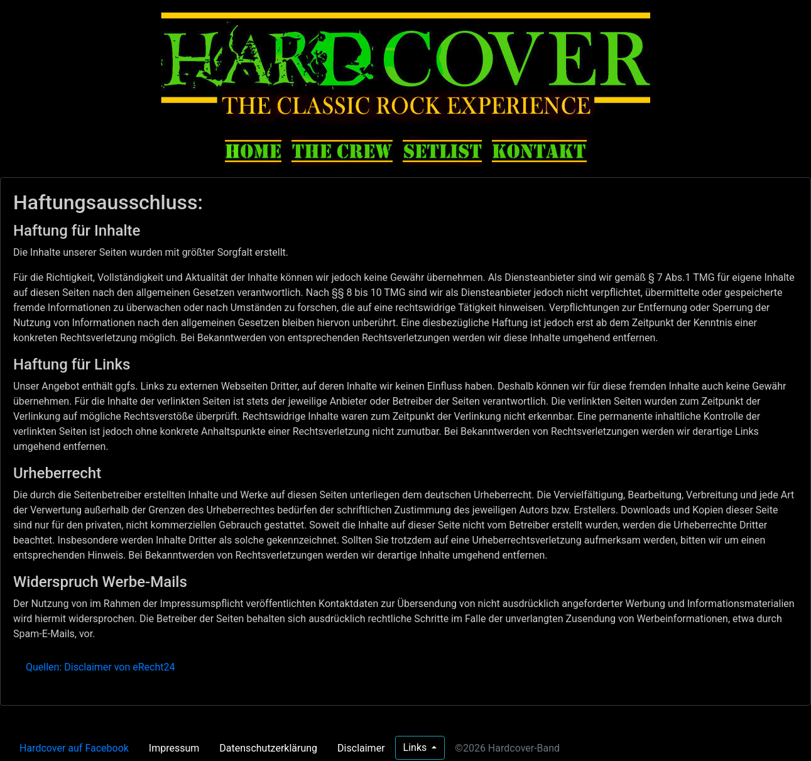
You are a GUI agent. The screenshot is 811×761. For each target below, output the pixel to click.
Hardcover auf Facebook (74, 748)
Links (416, 747)
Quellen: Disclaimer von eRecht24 (100, 667)
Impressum (174, 748)
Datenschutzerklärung (268, 748)
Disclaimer (360, 748)
